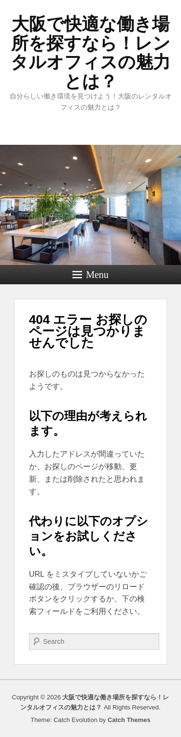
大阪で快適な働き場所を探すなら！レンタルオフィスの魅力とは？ (90, 52)
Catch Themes (129, 719)
